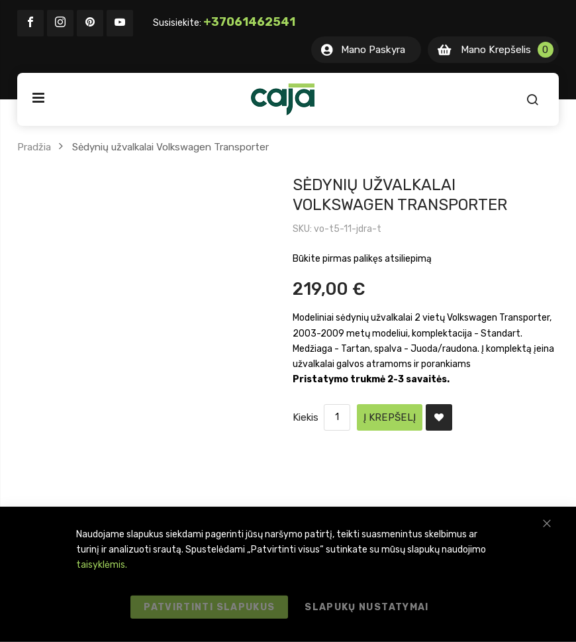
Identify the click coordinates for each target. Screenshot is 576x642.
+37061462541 (249, 22)
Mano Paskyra (373, 50)
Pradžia (34, 147)
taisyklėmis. (101, 564)
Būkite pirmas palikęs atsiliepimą (362, 258)
